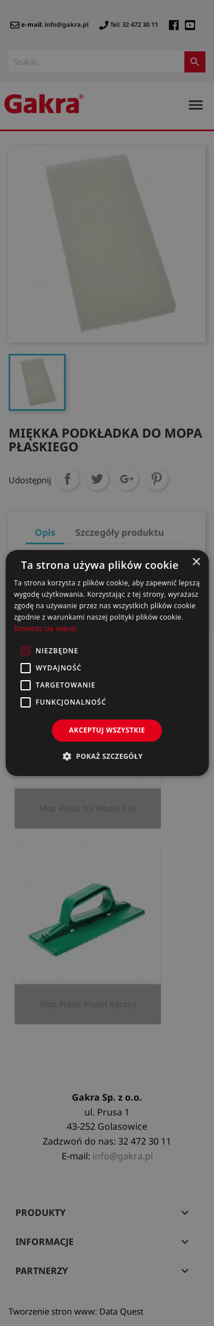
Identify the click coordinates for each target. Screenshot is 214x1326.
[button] (107, 756)
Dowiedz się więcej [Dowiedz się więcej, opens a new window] (45, 628)
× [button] (196, 562)
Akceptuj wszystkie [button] (107, 730)
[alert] (107, 663)
